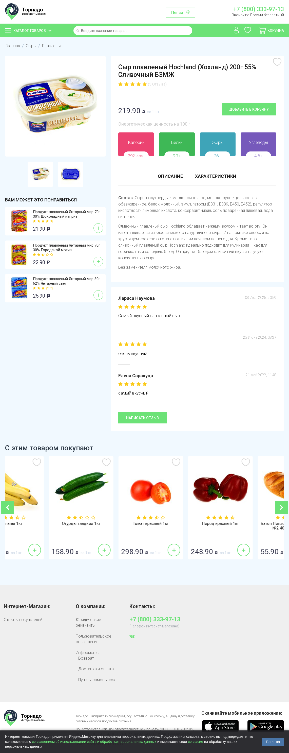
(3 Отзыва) (157, 84)
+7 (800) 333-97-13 (258, 9)
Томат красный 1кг (179, 523)
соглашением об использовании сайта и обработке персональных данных (94, 742)
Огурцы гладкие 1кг (109, 523)
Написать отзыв (142, 418)
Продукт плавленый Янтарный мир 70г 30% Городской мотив (66, 247)
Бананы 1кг (40, 523)
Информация (88, 652)
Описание (170, 176)
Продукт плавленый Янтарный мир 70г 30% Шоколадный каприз (66, 214)
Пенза (177, 12)
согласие (195, 742)
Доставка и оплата (96, 668)
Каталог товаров (29, 31)
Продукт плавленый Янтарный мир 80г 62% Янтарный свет (66, 281)
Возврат (86, 658)
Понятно (273, 742)
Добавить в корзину (249, 109)
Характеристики (215, 176)
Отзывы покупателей (23, 619)
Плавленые (52, 45)
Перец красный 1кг (248, 523)
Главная (13, 45)
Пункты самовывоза (97, 679)
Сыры (31, 45)
